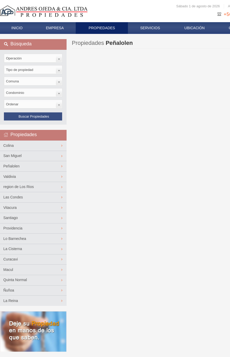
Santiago (10, 218)
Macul (8, 270)
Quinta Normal (15, 280)
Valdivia (9, 176)
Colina (8, 145)
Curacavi (10, 259)
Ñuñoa (8, 290)
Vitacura (10, 207)
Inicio (17, 28)
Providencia (12, 228)
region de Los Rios (18, 187)
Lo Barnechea (14, 239)
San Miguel (12, 156)
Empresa (55, 28)
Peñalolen (11, 166)
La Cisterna (12, 249)
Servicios (150, 28)
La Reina (10, 301)
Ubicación (194, 28)
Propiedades (102, 28)
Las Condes (13, 197)
